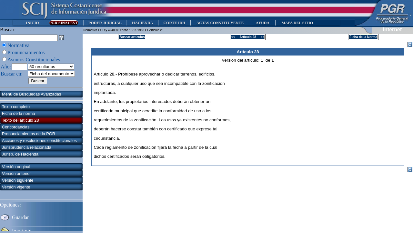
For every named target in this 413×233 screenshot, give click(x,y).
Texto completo (16, 106)
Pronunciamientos (26, 52)
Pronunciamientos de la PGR (28, 133)
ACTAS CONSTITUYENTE (220, 23)
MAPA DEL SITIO (297, 23)
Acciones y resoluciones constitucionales (39, 140)
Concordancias (15, 127)
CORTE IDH (174, 23)
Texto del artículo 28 (20, 120)
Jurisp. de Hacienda (20, 154)
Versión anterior (16, 173)
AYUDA (262, 23)
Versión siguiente (17, 180)
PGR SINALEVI (63, 23)
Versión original (16, 166)
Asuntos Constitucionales (33, 59)
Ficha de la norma (18, 113)
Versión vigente (16, 187)
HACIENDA (142, 23)
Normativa (18, 45)
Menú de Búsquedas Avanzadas (31, 94)
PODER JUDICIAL (105, 23)
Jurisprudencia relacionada (26, 147)
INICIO (32, 23)
